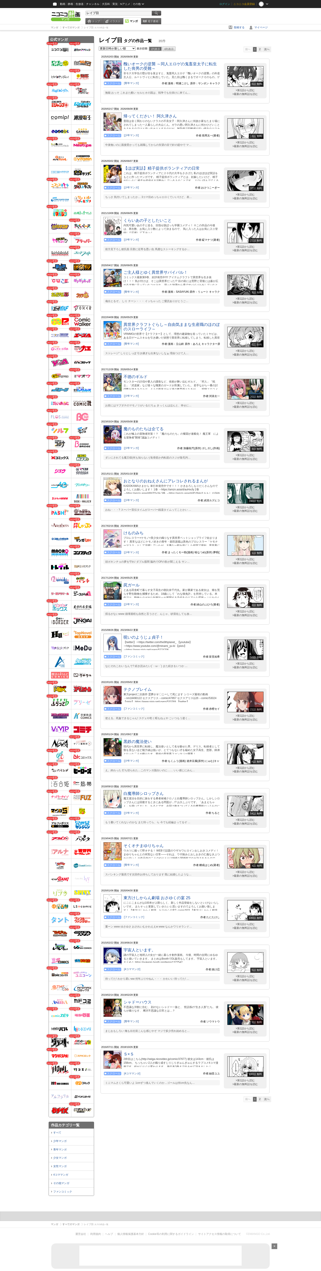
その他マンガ (61, 1183)
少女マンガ (60, 1157)
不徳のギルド (135, 376)
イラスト (115, 21)
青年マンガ (60, 1149)
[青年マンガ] (131, 83)
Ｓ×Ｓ (128, 1054)
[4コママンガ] (132, 969)
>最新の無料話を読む (245, 94)
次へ (267, 49)
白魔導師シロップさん (143, 793)
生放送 (80, 4)
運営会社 (80, 1234)
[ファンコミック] (134, 656)
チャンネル (92, 4)
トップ (96, 21)
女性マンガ (60, 1166)
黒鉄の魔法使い (137, 741)
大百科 (106, 4)
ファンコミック (62, 1191)
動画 (62, 4)
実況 (115, 4)
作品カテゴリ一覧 (65, 1125)
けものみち (133, 533)
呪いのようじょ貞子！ (143, 637)
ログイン (224, 4)
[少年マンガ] (131, 135)
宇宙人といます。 (139, 950)
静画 (70, 4)
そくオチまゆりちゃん (143, 845)
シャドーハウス (137, 1002)
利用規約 (95, 1234)
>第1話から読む (245, 90)
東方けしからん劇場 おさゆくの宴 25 (156, 898)
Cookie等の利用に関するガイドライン (171, 1234)
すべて (57, 1132)
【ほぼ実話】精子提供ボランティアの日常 (161, 168)
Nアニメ (125, 4)
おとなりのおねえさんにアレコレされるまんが (165, 481)
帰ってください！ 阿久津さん (150, 116)
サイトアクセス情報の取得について (219, 1234)
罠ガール (131, 585)
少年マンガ (60, 1141)
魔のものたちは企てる (143, 429)
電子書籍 (153, 21)
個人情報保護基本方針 (130, 1234)
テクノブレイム (137, 689)
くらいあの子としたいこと (147, 220)
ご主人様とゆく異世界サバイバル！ (155, 272)
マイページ (261, 27)
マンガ (134, 21)
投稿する (239, 27)
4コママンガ (60, 1174)
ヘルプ (109, 1234)
